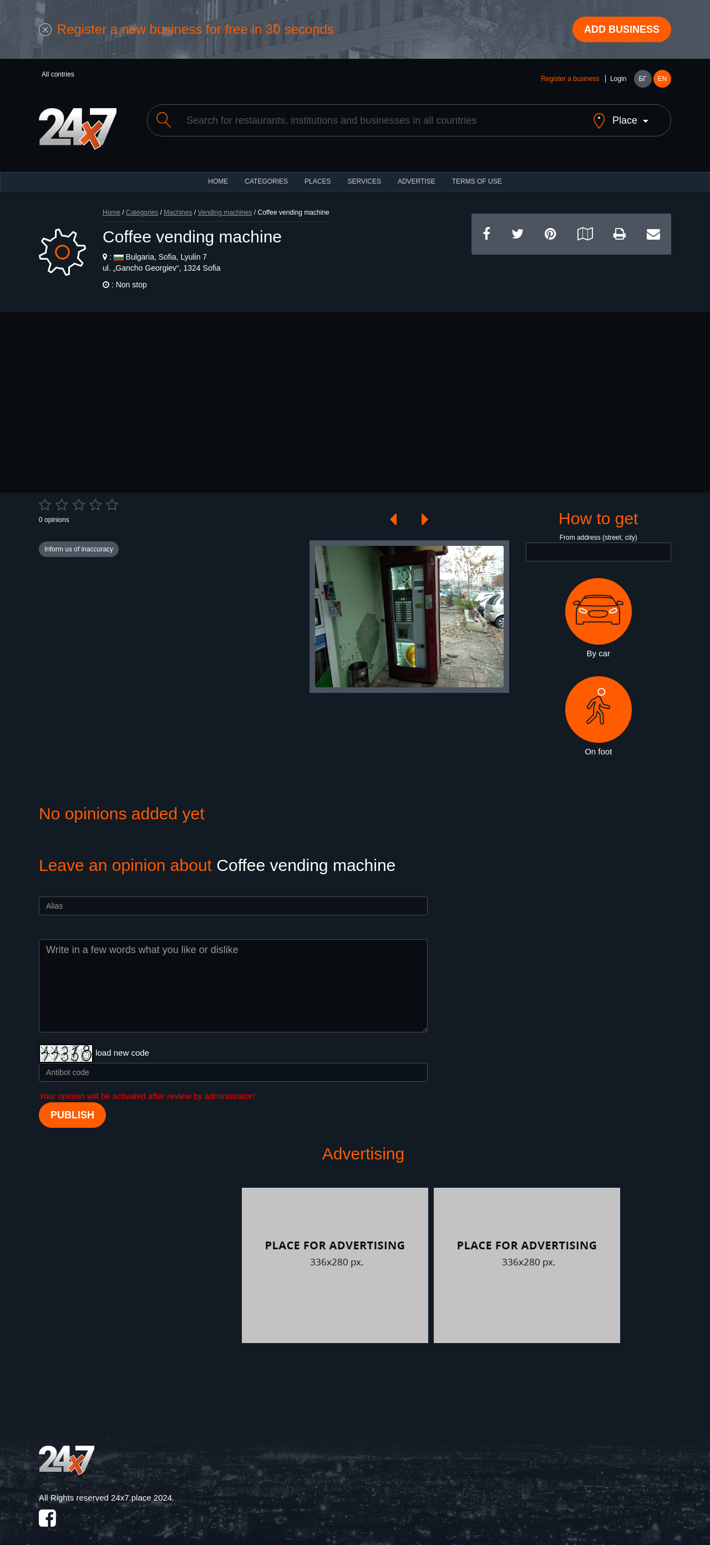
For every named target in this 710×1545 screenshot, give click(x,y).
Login (618, 79)
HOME (218, 172)
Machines (178, 203)
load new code (122, 1043)
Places (318, 172)
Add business (622, 29)
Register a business (570, 79)
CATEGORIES (266, 172)
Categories (142, 203)
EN (662, 79)
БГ (642, 79)
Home (111, 203)
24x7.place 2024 (141, 1488)
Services (364, 172)
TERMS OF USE (477, 172)
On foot (598, 706)
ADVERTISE (416, 172)
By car (598, 609)
